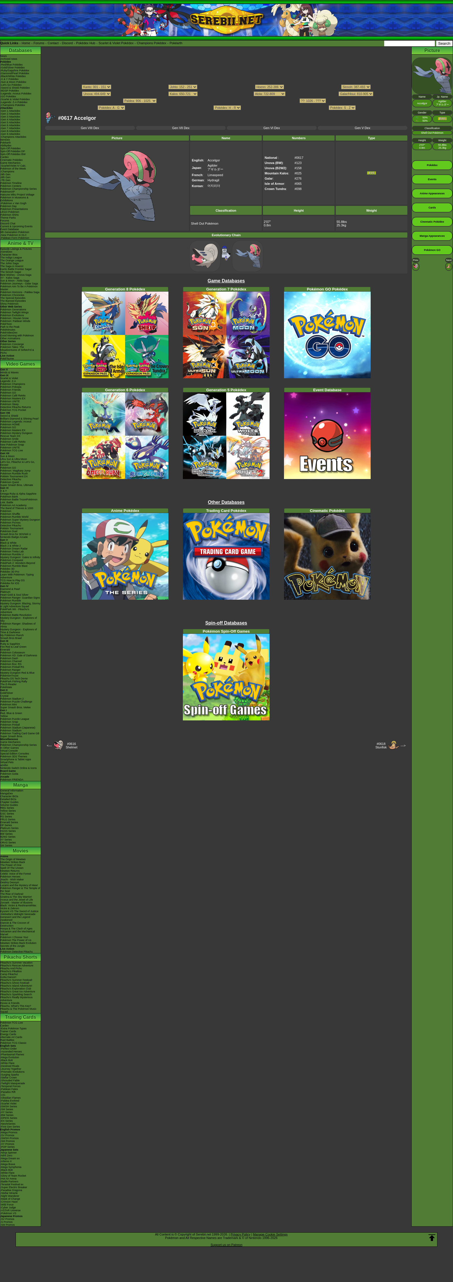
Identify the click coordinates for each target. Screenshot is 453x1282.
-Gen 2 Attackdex (10, 113)
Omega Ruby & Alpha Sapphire (18, 493)
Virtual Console (9, 750)
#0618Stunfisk (381, 745)
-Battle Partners (9, 1181)
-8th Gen (5, 177)
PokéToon (6, 324)
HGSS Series (8, 831)
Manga (20, 784)
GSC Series (7, 813)
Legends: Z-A (8, 381)
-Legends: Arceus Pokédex (15, 93)
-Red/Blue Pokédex (11, 64)
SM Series (6, 845)
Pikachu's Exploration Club (15, 988)
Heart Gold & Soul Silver (14, 594)
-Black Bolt (6, 1060)
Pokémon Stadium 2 (12, 698)
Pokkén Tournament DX (14, 476)
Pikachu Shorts (20, 957)
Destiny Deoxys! (9, 882)
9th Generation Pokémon (14, 232)
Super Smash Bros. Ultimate (16, 485)
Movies (20, 850)
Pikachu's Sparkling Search (16, 994)
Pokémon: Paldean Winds (15, 321)
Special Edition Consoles (14, 753)
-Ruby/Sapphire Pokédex (14, 70)
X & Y (3, 490)
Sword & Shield (9, 415)
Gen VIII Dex (90, 128)
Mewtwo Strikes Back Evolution (18, 943)
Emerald (5, 649)
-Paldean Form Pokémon (14, 237)
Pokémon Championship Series (18, 188)
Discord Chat (7, 223)
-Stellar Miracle (9, 1193)
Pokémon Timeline (11, 183)
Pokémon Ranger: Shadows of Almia (18, 625)
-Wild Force (7, 1204)
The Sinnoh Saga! (10, 272)
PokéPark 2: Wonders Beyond (17, 563)
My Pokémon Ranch (12, 635)
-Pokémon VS (8, 1213)
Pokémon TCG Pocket (13, 410)
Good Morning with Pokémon (17, 335)
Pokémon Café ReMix (13, 395)
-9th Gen (5, 174)
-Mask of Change (10, 1198)
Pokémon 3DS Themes (13, 756)
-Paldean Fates (9, 1089)
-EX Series (6, 1120)
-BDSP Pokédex (9, 90)
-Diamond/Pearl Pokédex (14, 73)
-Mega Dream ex (10, 1158)
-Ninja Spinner (8, 1152)
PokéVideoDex (8, 332)
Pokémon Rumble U (12, 554)
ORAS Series (8, 842)
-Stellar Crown (8, 1077)
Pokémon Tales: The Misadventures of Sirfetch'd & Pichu (17, 350)
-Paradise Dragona (11, 1190)
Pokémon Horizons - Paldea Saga (20, 292)
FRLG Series (7, 819)
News (3, 56)
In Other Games (9, 747)
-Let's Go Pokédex (11, 84)
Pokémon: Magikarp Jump (15, 470)
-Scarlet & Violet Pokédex (15, 99)
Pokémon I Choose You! (14, 937)
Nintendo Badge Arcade (14, 537)
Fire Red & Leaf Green (13, 646)
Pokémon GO (8, 392)
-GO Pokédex (8, 96)
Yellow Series (8, 810)
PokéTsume (7, 358)
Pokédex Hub (85, 43)
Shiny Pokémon (9, 303)
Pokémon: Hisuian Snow (14, 318)
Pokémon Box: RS (11, 664)
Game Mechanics (10, 162)
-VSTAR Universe (10, 1210)
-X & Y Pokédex (9, 79)
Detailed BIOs (8, 799)
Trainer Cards (8, 1031)
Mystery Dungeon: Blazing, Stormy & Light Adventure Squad (20, 605)
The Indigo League (11, 257)
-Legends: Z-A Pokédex (13, 102)
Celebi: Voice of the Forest (15, 873)
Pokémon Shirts (9, 214)
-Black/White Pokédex (13, 76)
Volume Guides (9, 805)
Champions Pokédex (151, 43)
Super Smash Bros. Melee (15, 707)
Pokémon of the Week (13, 168)
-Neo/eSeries (8, 1123)
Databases (20, 50)
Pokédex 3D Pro (9, 571)
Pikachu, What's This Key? (15, 1006)
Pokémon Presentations (14, 209)
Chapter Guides (9, 802)
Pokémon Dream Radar (14, 548)
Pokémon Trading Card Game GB (19, 733)
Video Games (20, 364)
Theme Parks (8, 217)
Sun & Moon (7, 456)
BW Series (6, 833)
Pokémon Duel (8, 531)
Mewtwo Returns (10, 870)
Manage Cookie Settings (270, 1234)
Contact (53, 43)
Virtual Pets (7, 762)
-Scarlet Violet (8, 1103)
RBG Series (7, 807)
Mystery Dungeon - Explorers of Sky (18, 619)
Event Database (9, 229)
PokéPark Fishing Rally (13, 681)
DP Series (6, 825)
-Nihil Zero (6, 1155)
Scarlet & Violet (9, 378)
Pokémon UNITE (10, 401)
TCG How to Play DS (12, 580)
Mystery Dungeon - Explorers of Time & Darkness (18, 631)
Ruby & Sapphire (10, 643)
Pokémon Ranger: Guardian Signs (20, 597)
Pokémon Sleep (9, 404)
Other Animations (10, 338)
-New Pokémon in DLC (13, 235)
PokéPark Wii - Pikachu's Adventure (14, 611)
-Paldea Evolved (9, 1100)
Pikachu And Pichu (11, 968)
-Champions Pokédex (12, 105)
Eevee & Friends (10, 1003)
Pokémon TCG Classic (13, 1042)
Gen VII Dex (181, 128)
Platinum (5, 591)
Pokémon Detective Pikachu (16, 951)
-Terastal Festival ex (11, 1184)
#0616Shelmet (71, 745)
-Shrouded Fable (10, 1080)
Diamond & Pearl (10, 589)
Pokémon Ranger (10, 669)
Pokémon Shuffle (10, 514)
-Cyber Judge (8, 1207)
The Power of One (10, 865)
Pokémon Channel (11, 661)
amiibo (4, 765)
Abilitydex (6, 145)
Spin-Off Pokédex (10, 148)
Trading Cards (20, 1017)
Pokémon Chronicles (12, 295)
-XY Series (6, 1112)
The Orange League (12, 260)
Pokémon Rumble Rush (14, 473)
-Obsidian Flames (10, 1097)
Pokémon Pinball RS (12, 667)
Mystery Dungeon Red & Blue (17, 672)
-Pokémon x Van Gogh (13, 203)
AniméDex (6, 251)
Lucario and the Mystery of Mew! (19, 885)
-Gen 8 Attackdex (10, 131)
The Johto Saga (9, 263)
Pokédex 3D (7, 568)
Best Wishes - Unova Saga (15, 274)
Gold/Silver (6, 693)
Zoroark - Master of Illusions (16, 902)
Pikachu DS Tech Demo (14, 678)
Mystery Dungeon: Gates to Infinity (20, 557)
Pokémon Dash (9, 658)
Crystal (4, 695)
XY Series (6, 839)
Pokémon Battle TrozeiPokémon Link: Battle (19, 501)
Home (26, 43)
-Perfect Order (8, 1048)
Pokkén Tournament (11, 528)
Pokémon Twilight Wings (14, 312)
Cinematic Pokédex (11, 160)
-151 (2, 1094)
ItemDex (5, 139)
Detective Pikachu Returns (15, 407)
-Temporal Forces (10, 1086)
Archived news (8, 58)
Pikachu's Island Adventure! (16, 985)
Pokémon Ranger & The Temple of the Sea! (20, 889)
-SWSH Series (8, 1106)
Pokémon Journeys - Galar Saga (19, 283)
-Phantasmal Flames (12, 1054)
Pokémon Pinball (10, 724)
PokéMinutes (7, 329)
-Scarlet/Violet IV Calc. (13, 165)
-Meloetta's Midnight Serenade (18, 914)
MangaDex (6, 793)
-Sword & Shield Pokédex (15, 87)
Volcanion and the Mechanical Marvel (17, 933)
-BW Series (7, 1115)
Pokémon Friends (10, 389)
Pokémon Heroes (10, 876)
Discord (67, 43)
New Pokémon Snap (12, 444)
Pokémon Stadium (11, 730)
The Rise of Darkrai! (11, 893)
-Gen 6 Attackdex (10, 125)
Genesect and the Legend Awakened (15, 918)
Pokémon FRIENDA (11, 779)
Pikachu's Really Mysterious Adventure (16, 999)
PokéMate (6, 687)
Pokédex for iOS (9, 583)
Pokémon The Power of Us (15, 940)
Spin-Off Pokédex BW (12, 154)
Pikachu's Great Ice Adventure (17, 991)
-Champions (7, 171)
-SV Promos (7, 1135)
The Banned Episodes (13, 300)
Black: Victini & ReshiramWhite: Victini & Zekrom (18, 907)
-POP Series (7, 1146)
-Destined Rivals (9, 1066)
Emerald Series (9, 822)
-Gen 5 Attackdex (10, 122)
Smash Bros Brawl (11, 638)
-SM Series (6, 1109)
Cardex (4, 157)
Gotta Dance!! (8, 977)
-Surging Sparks (9, 1074)
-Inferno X (6, 1161)
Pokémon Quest (9, 482)
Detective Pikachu (10, 479)
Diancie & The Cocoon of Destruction (14, 924)
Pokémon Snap (9, 721)
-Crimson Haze (9, 1201)
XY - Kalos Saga (9, 277)
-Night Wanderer (9, 1196)
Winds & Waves (9, 372)
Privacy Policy (240, 1234)
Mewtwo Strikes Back (12, 862)
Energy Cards (8, 1034)
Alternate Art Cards (11, 1037)
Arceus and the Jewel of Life (16, 899)
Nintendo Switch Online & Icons (18, 768)
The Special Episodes (12, 298)
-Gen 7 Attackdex (10, 128)
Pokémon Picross (10, 522)
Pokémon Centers (10, 186)
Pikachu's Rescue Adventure (16, 965)
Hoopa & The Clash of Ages (16, 928)
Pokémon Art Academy (13, 505)
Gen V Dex (362, 128)
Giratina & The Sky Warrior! (16, 896)
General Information (11, 790)
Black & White (8, 542)
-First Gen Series (10, 1126)
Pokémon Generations (13, 309)
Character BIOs (9, 796)
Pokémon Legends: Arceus (15, 421)
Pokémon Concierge (12, 344)
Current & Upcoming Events (16, 226)
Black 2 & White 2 (10, 545)
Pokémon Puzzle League (14, 719)
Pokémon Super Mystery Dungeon (20, 519)
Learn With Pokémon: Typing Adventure (17, 576)
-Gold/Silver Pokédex (12, 67)
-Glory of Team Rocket (13, 1175)
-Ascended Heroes (11, 1051)
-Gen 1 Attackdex (10, 110)
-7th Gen (5, 180)
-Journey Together (10, 1068)
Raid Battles (7, 1040)
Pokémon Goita (9, 773)
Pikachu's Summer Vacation (16, 962)
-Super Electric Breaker (13, 1187)
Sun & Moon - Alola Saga (14, 280)
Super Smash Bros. (11, 736)
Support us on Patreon (226, 1244)
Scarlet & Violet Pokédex (116, 43)
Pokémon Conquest (11, 560)
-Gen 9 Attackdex (10, 134)
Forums (39, 43)
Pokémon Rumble (10, 600)
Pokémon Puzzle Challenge (16, 701)
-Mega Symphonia (10, 1167)
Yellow (4, 716)
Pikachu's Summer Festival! (16, 980)
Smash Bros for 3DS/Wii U (15, 534)
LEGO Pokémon (9, 211)
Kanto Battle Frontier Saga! (16, 269)
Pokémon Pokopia (10, 386)
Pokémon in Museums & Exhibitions (14, 199)
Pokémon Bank (9, 496)
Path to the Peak (10, 326)
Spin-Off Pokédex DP (12, 151)
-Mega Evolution (9, 1057)
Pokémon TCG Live (11, 450)
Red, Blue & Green (11, 713)
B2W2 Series (8, 836)
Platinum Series (9, 828)
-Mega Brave (7, 1164)
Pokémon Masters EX (12, 398)
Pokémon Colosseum (12, 652)
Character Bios (9, 254)
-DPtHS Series (8, 1118)
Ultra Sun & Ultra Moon (13, 459)
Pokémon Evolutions (12, 315)
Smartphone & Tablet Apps (15, 759)
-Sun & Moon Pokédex (13, 82)
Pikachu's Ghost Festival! (14, 982)
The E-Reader (8, 684)
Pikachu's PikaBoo (11, 971)
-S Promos (6, 1221)
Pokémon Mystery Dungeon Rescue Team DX (16, 434)
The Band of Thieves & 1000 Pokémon (16, 510)
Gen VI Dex (271, 128)
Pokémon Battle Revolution (16, 615)
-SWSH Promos (9, 1138)
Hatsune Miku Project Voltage (17, 194)
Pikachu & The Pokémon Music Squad (18, 1010)
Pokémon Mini (8, 704)
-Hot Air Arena (8, 1178)
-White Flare (7, 1063)
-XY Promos (7, 1144)
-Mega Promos (8, 1132)
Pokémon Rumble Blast (13, 565)
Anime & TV (21, 243)
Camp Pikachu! (9, 974)
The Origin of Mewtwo (13, 859)
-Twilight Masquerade (12, 1083)
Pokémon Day (8, 206)
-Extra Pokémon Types (13, 1028)
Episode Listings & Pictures (16, 248)
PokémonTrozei (9, 675)
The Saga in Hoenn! (11, 266)
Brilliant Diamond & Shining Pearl (19, 418)
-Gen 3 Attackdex (10, 116)
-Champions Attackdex (13, 136)
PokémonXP (7, 191)
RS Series (6, 816)
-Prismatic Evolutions (12, 1071)
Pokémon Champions (12, 384)
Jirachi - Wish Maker (12, 879)
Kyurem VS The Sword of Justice (19, 911)
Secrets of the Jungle (12, 945)
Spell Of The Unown (11, 868)
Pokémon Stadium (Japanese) (17, 727)
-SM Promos (7, 1141)
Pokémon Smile (9, 438)
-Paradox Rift (8, 1092)
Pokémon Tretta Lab (12, 551)
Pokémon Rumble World (14, 516)
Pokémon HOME (10, 424)
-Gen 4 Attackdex (10, 119)
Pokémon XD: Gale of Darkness (18, 655)
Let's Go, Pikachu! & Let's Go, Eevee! (17, 463)
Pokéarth (176, 43)
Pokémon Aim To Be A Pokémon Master (19, 288)
